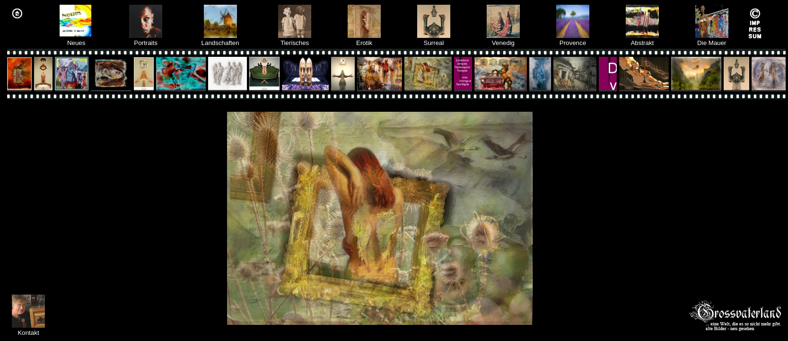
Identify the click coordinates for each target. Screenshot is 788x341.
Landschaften (220, 39)
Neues (76, 39)
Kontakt (28, 332)
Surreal (433, 39)
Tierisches (294, 39)
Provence (572, 39)
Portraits (145, 39)
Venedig (503, 39)
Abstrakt (642, 39)
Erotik (364, 39)
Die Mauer (711, 39)
